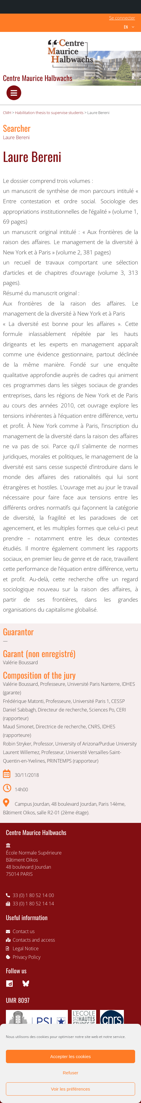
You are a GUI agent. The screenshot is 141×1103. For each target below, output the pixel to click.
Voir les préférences (70, 1088)
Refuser (70, 1072)
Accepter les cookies (70, 1056)
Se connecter (122, 18)
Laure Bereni (16, 137)
